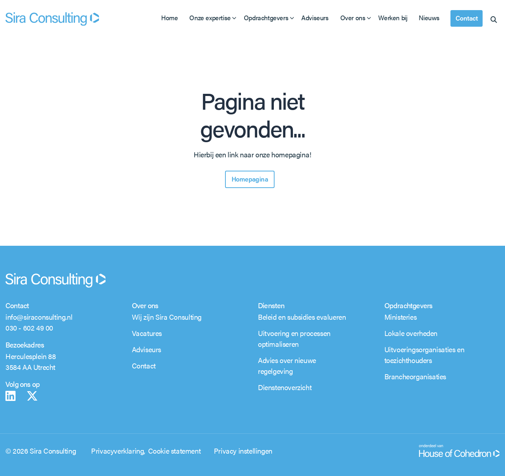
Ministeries (400, 316)
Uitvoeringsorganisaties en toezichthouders (424, 354)
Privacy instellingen (243, 450)
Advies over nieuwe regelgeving (287, 365)
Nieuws (429, 17)
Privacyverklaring (117, 450)
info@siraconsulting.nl (38, 316)
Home (169, 17)
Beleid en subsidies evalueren (302, 316)
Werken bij (392, 17)
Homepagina (250, 178)
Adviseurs (314, 17)
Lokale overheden (411, 333)
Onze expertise (209, 17)
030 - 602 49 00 (29, 327)
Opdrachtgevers (266, 17)
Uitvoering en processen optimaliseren (294, 338)
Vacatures (147, 333)
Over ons (353, 17)
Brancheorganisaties (415, 376)
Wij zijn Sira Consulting (167, 316)
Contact (467, 17)
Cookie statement (174, 450)
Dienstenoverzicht (284, 387)
